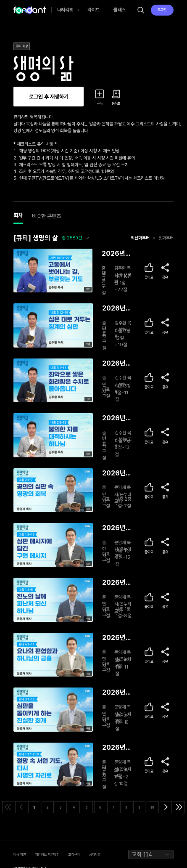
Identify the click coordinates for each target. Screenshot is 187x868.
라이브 (93, 10)
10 (152, 807)
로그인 (162, 10)
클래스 (119, 10)
